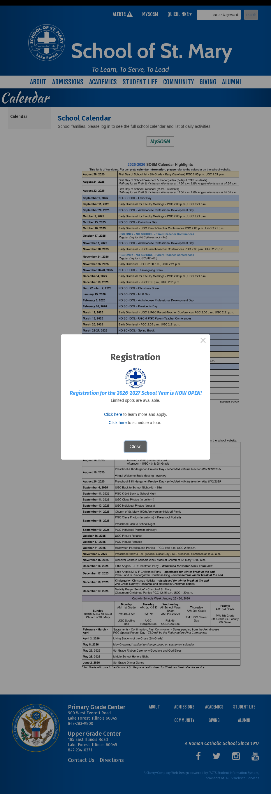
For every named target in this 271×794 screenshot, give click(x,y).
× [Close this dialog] (203, 341)
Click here (113, 414)
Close (136, 446)
